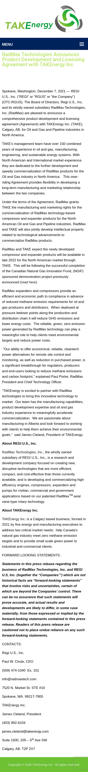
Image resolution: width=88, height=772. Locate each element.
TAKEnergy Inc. (14, 519)
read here (28, 282)
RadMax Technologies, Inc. (22, 452)
